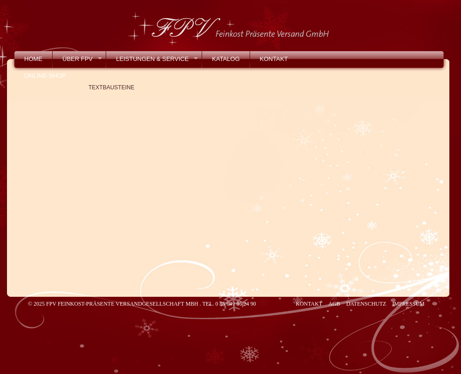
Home (33, 58)
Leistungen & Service (151, 61)
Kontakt (274, 58)
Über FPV (77, 61)
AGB (334, 304)
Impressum (408, 304)
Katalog (225, 58)
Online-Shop (45, 75)
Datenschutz (366, 304)
